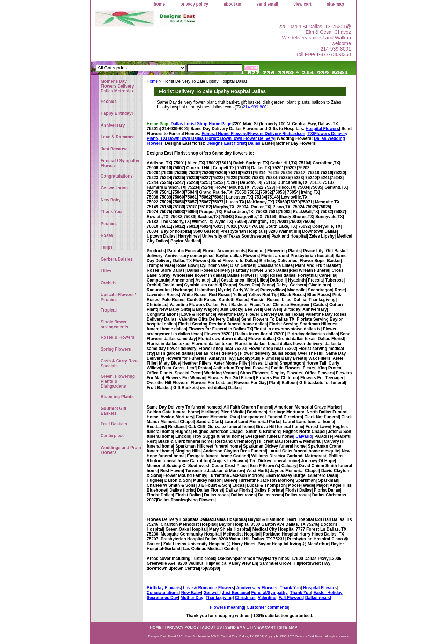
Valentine (267, 597)
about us (232, 4)
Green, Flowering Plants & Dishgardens (118, 381)
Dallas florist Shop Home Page (201, 123)
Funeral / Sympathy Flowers (120, 163)
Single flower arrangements (114, 324)
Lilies (106, 271)
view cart (302, 4)
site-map (335, 4)
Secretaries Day (162, 597)
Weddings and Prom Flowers (121, 450)
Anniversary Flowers (256, 587)
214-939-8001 (256, 107)
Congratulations (163, 592)
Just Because (235, 592)
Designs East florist (226, 143)
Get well (212, 592)
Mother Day (192, 597)
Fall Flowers (291, 597)
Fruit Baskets (114, 423)
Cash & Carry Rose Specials (120, 363)
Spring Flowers (116, 349)
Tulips (106, 247)
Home (152, 81)
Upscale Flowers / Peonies (118, 297)
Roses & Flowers (117, 337)
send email (267, 4)
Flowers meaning (227, 607)
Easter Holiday (327, 592)
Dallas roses (317, 597)
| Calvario (302, 436)
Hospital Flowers (322, 128)
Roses (107, 235)
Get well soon (114, 188)
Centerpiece (113, 435)
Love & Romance (117, 137)
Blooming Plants (117, 396)
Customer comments (267, 607)
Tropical (109, 310)
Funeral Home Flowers (224, 133)
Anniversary (113, 125)
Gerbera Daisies (116, 259)
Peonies (109, 101)
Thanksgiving (219, 597)
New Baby (191, 592)
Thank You (290, 587)
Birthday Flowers (164, 587)
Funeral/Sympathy (269, 592)
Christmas (245, 597)
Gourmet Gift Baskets (113, 411)
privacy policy (194, 4)
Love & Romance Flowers (208, 587)
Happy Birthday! (117, 113)
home (159, 4)
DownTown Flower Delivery (247, 138)
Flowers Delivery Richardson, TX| (281, 133)
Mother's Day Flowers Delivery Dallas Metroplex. (118, 86)
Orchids (108, 282)
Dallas (254, 143)
